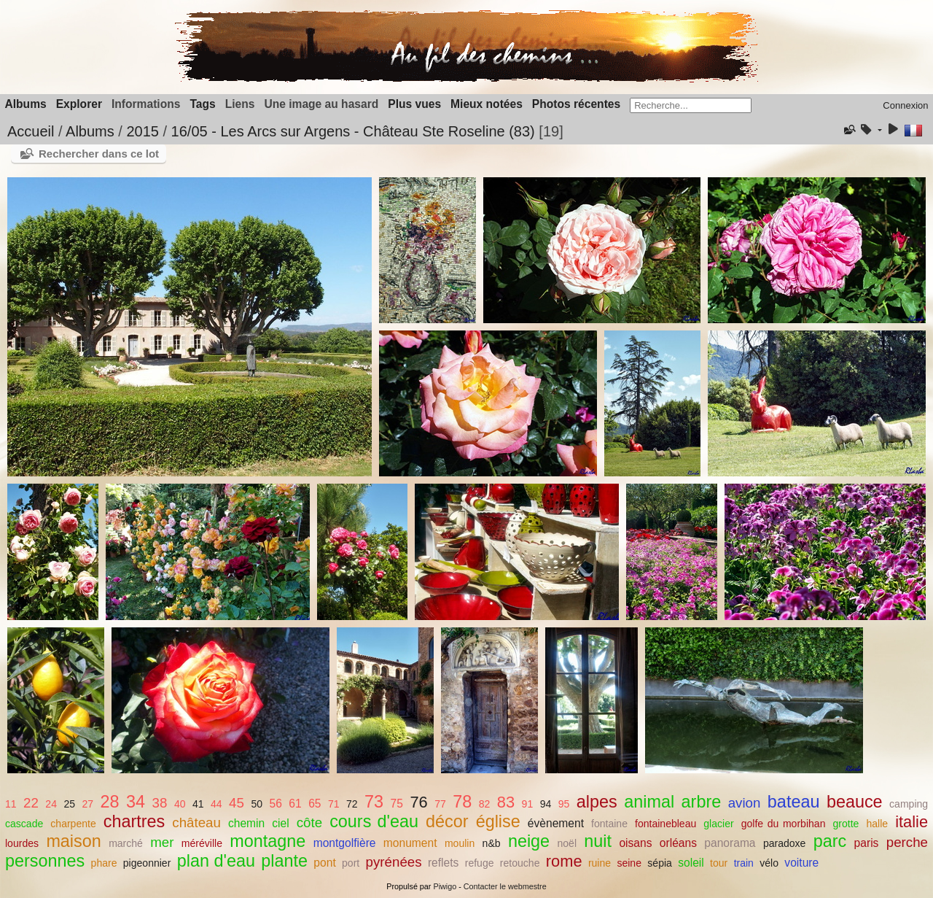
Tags (202, 104)
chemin (246, 823)
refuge (479, 863)
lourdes (22, 843)
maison (73, 841)
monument (410, 843)
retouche (520, 863)
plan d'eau (216, 860)
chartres (134, 821)
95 (564, 804)
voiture (801, 862)
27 (88, 804)
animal (649, 801)
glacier (718, 823)
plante (284, 860)
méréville (201, 843)
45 (236, 802)
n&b (492, 843)
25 (69, 804)
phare (104, 863)
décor (447, 821)
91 (528, 804)
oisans (635, 843)
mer (161, 842)
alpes (597, 801)
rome (564, 861)
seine (629, 863)
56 (275, 803)
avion (744, 802)
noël (567, 843)
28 (110, 801)
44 (216, 804)
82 (485, 804)
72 (352, 804)
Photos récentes (576, 104)
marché (126, 843)
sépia (659, 863)
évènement (556, 823)
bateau (794, 801)
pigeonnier (147, 863)
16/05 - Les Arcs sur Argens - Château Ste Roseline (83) (353, 131)
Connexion (905, 105)
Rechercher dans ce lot (99, 153)
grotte (845, 823)
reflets (443, 862)
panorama (729, 843)
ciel (280, 823)
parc (830, 841)
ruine (599, 863)
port (350, 863)
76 (418, 802)
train (744, 863)
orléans (678, 843)
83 (506, 802)
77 (440, 804)
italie (911, 822)
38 (160, 802)
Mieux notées (486, 104)
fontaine (609, 823)
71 (334, 804)
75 (397, 803)
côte (309, 822)
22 (31, 802)
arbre (702, 801)
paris (866, 843)
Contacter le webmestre (505, 886)
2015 (142, 131)
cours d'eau (373, 821)
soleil (691, 862)
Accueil (30, 131)
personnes (45, 860)
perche (907, 842)
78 (462, 801)
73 (373, 801)
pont (324, 862)
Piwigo (444, 886)
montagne (267, 841)
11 (11, 804)
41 (198, 804)
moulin (460, 843)
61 (295, 803)
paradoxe (784, 843)
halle (877, 823)
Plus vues (414, 104)
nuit (598, 841)
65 (314, 803)
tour (718, 863)
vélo (769, 863)
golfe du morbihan (783, 823)
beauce (855, 801)
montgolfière (344, 843)
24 (51, 804)
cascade (24, 823)
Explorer (79, 104)
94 (546, 804)
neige (529, 841)
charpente (72, 823)
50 (256, 804)
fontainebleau (665, 823)
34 (135, 801)
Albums (26, 104)
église (498, 821)
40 (180, 804)
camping (908, 804)
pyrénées (394, 862)
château (196, 822)
